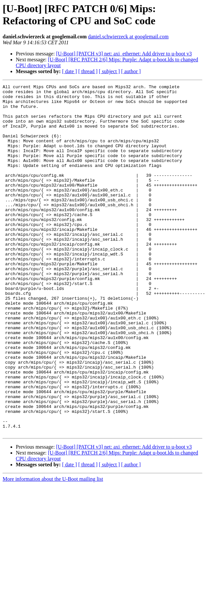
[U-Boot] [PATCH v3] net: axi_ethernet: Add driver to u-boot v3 (124, 53)
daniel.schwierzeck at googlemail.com (128, 36)
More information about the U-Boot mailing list (53, 549)
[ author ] (131, 71)
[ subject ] (109, 71)
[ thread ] (88, 71)
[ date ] (69, 71)
